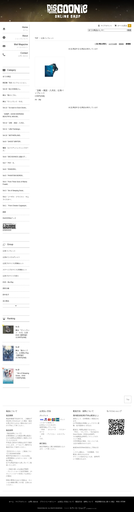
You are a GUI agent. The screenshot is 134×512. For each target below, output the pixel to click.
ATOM (123, 502)
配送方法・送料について (84, 502)
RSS (118, 502)
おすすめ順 (113, 44)
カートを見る (124, 26)
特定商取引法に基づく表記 (104, 502)
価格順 (121, 44)
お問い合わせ (33, 502)
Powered (80, 508)
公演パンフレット (47, 38)
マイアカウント (106, 26)
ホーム (11, 502)
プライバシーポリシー (48, 502)
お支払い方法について (66, 502)
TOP (36, 38)
